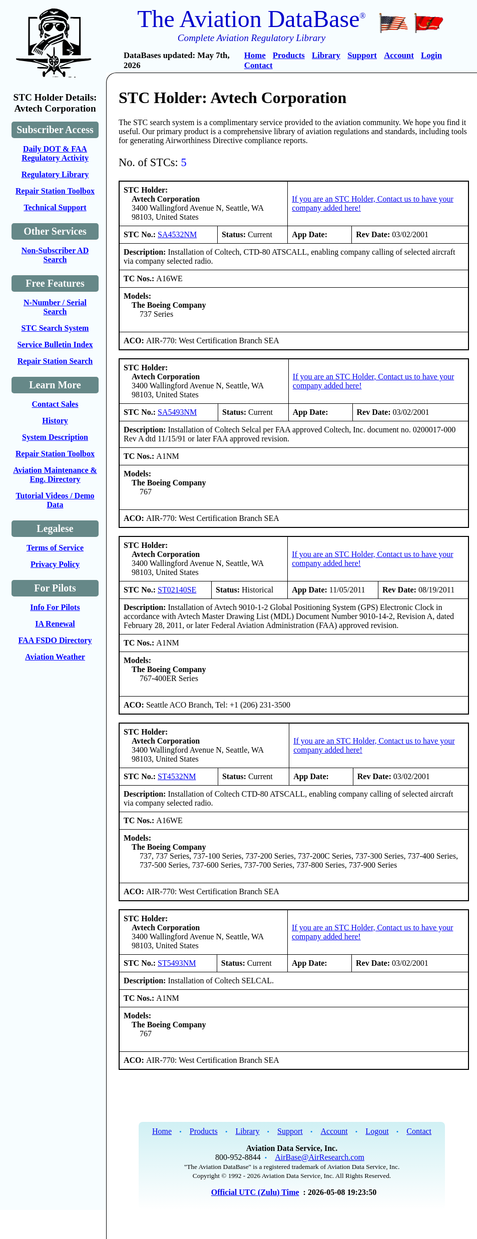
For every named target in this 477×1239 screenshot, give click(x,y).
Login (431, 55)
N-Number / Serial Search (55, 307)
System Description (55, 437)
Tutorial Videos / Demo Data (55, 500)
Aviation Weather (55, 657)
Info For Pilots (55, 607)
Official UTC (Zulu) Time (255, 1192)
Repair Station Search (55, 361)
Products (289, 55)
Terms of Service (55, 547)
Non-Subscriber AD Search (55, 255)
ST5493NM (177, 963)
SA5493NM (177, 412)
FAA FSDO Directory (55, 640)
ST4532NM (177, 776)
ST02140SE (177, 589)
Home (255, 55)
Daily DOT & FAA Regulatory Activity (55, 153)
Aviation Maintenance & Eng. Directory (55, 474)
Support (362, 55)
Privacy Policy (55, 564)
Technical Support (55, 207)
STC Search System (55, 328)
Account (399, 55)
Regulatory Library (55, 174)
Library (326, 55)
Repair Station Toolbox (55, 191)
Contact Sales (55, 404)
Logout (376, 1131)
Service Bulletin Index (55, 344)
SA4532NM (177, 234)
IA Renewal (55, 624)
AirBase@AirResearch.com (319, 1157)
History (55, 420)
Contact (258, 65)
